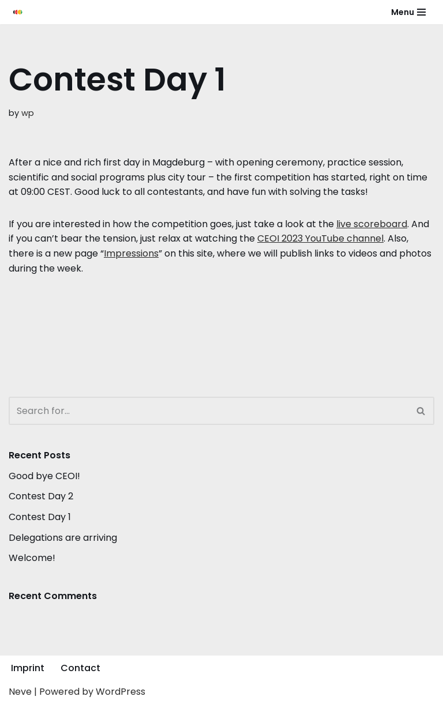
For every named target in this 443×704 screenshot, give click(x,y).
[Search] (208, 411)
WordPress (120, 691)
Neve (20, 691)
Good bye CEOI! (44, 476)
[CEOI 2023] (18, 12)
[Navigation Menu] (408, 12)
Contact (80, 668)
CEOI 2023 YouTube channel (320, 238)
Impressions (131, 253)
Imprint (27, 668)
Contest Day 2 (41, 496)
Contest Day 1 (40, 517)
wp (27, 113)
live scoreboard (371, 224)
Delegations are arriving (63, 537)
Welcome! (32, 557)
